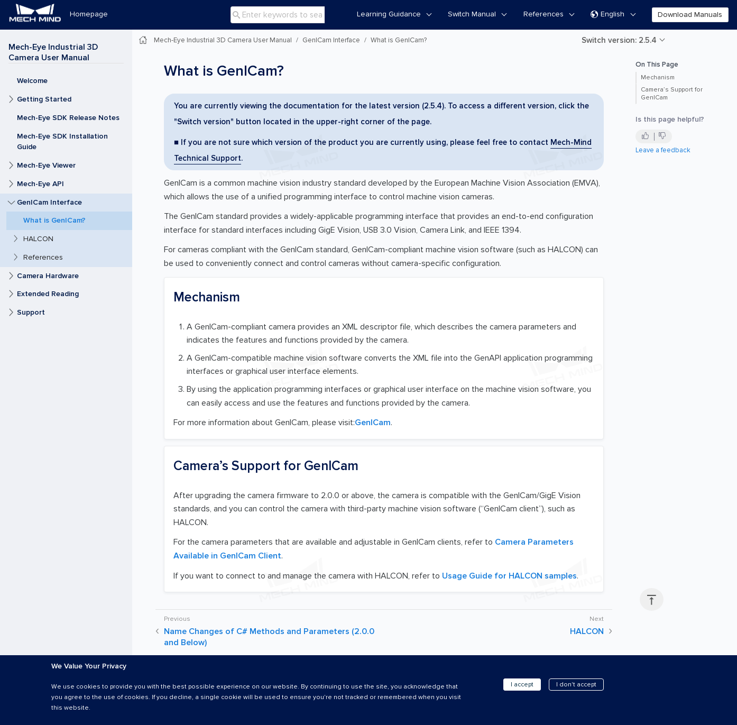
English (607, 14)
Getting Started (44, 99)
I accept (522, 685)
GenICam (373, 422)
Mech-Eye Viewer (46, 165)
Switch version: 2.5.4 (619, 40)
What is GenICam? (54, 220)
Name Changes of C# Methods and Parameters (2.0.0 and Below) (269, 637)
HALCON (38, 238)
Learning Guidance (389, 14)
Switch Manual (472, 14)
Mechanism (658, 77)
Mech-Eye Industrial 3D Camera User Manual (53, 52)
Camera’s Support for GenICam (672, 93)
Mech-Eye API (40, 183)
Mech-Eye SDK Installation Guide (62, 141)
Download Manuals (690, 14)
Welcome (32, 80)
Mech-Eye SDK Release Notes (68, 117)
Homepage (89, 14)
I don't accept (576, 685)
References (543, 14)
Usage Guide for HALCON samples (509, 576)
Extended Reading (48, 293)
